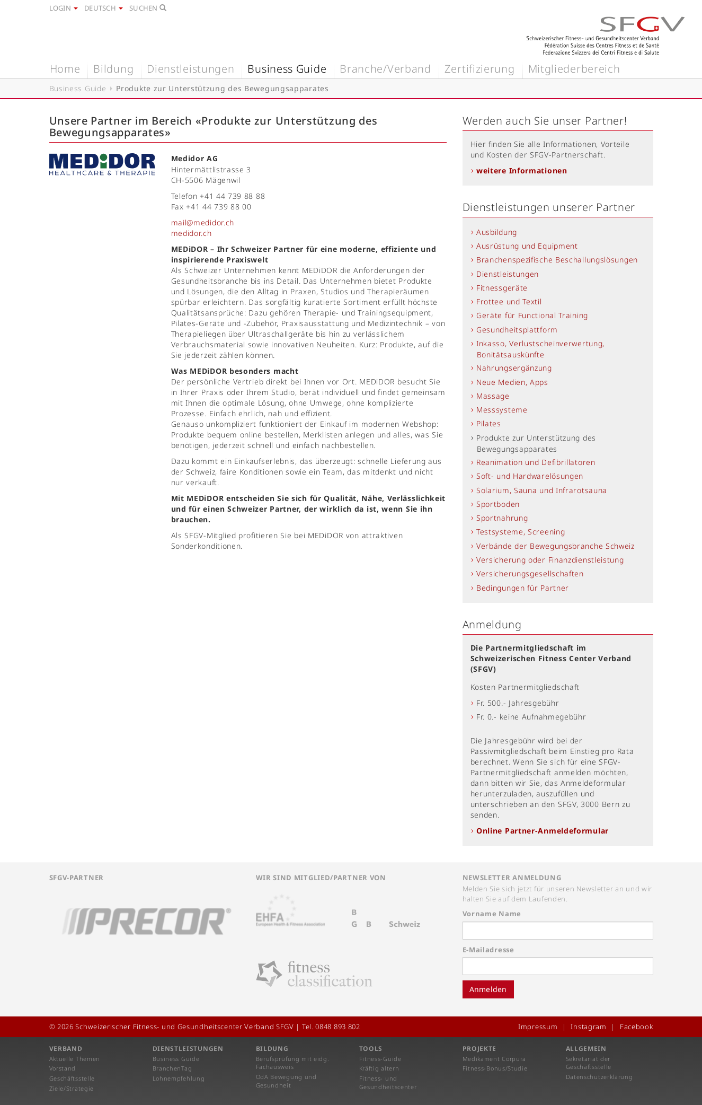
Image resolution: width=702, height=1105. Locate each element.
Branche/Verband (385, 69)
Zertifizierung (480, 69)
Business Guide (286, 69)
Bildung (113, 69)
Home (65, 69)
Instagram (588, 1026)
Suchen (147, 8)
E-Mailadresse (488, 949)
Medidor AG (194, 158)
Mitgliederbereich (574, 69)
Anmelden (488, 989)
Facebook (636, 1026)
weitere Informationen (521, 170)
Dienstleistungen (190, 69)
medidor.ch (191, 233)
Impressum (537, 1026)
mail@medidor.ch (203, 222)
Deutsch (103, 8)
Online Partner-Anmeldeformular (542, 831)
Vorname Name (492, 913)
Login (63, 8)
